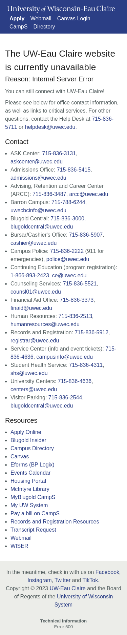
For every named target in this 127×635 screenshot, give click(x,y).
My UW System (29, 505)
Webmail (40, 18)
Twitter (62, 580)
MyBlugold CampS (33, 497)
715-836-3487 (49, 194)
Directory (44, 26)
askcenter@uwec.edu (36, 161)
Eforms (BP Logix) (32, 465)
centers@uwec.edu (33, 389)
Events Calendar (30, 473)
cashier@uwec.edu (33, 243)
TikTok (90, 580)
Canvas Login (73, 18)
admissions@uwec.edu (38, 178)
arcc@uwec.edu (88, 194)
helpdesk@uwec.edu (50, 127)
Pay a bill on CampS (35, 513)
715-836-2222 (67, 251)
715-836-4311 (86, 365)
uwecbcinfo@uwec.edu (38, 210)
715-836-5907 (86, 235)
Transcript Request (33, 530)
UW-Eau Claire (67, 588)
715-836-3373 (77, 300)
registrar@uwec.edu (34, 340)
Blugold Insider (28, 440)
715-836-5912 (91, 332)
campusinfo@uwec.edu (65, 357)
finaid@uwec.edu (31, 308)
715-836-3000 (67, 218)
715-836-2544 (65, 397)
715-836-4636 (75, 381)
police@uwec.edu (67, 259)
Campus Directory (32, 448)
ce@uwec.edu (69, 275)
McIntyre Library (29, 489)
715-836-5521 (80, 283)
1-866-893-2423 (29, 275)
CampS (18, 26)
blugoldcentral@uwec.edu (41, 227)
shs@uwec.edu (29, 373)
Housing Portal (28, 481)
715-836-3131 (59, 153)
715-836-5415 (74, 170)
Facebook (107, 572)
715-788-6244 (68, 202)
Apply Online (25, 432)
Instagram (39, 580)
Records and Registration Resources (54, 521)
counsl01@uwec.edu (35, 292)
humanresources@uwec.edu (45, 324)
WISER (19, 546)
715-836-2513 (75, 316)
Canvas (19, 456)
